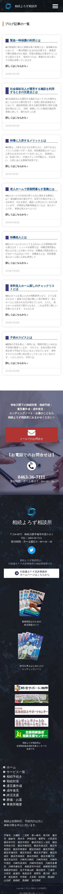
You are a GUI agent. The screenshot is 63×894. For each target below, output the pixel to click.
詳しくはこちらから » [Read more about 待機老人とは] (17, 263)
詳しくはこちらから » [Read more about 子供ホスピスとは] (17, 363)
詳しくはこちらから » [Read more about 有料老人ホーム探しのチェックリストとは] (17, 314)
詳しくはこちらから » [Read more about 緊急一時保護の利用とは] (17, 66)
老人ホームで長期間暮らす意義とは (32, 189)
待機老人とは (18, 237)
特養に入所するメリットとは (28, 140)
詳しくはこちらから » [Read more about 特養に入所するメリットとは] (17, 166)
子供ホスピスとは (21, 337)
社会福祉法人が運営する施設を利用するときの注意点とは (32, 90)
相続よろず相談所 (26, 6)
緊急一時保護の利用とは (25, 40)
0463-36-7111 (31, 477)
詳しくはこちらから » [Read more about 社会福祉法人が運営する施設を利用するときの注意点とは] (17, 118)
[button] (55, 6)
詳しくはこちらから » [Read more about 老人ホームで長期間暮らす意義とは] (17, 214)
